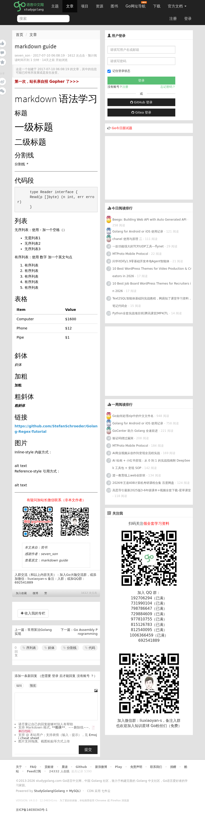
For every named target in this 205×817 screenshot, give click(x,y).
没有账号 (83, 676)
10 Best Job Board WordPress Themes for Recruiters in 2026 (151, 287)
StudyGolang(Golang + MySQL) (57, 791)
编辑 (19, 685)
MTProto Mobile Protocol (130, 254)
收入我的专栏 (33, 613)
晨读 (65, 767)
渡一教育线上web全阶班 (128, 475)
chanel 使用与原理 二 (127, 239)
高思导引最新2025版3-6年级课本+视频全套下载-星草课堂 (151, 490)
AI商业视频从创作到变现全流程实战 (136, 453)
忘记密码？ (167, 86)
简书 (44, 547)
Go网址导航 (136, 4)
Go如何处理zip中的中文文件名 (133, 416)
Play (118, 767)
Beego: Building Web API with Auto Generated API (149, 219)
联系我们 (156, 767)
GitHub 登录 (141, 102)
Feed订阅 (34, 771)
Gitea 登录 (141, 112)
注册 (173, 18)
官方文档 (177, 6)
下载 (156, 6)
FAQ (33, 767)
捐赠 (173, 767)
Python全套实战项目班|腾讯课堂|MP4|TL (140, 313)
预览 (33, 685)
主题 (55, 6)
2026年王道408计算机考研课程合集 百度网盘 (143, 483)
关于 (19, 767)
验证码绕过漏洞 (122, 438)
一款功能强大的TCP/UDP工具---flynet (138, 246)
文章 (70, 6)
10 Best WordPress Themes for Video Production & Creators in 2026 (151, 272)
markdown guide (54, 560)
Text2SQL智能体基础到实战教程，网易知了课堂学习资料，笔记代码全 (152, 302)
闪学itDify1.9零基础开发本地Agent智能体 (140, 261)
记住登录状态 (118, 71)
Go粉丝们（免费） (166, 726)
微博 (35, 593)
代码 (90, 648)
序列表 (29, 648)
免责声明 (136, 767)
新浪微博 (101, 767)
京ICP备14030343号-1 (32, 810)
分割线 (70, 648)
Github (81, 767)
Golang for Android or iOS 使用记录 (137, 231)
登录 (188, 18)
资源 (99, 6)
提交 (88, 749)
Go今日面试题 (122, 128)
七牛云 (106, 791)
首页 (19, 34)
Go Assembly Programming (86, 632)
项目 (84, 6)
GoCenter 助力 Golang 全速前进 (135, 431)
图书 (114, 6)
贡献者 (49, 767)
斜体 (49, 648)
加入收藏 (21, 593)
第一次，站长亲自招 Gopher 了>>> (47, 81)
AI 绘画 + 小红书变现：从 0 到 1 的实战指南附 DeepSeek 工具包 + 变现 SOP (151, 464)
